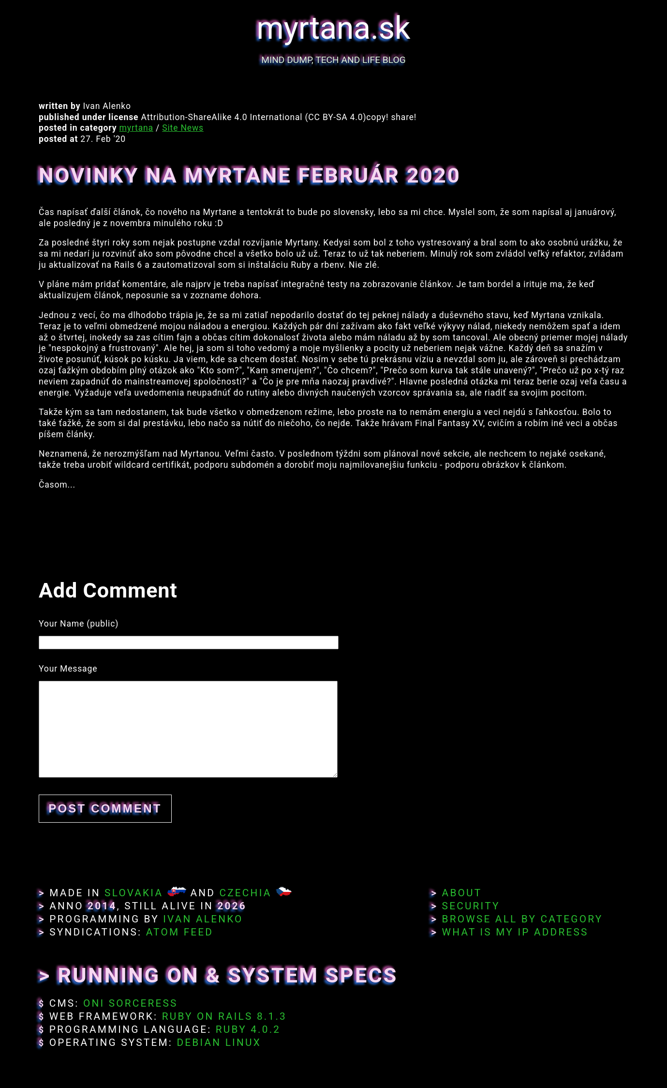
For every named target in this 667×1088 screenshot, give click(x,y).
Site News (183, 128)
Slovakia (133, 893)
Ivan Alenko (203, 919)
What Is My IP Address (515, 932)
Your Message (68, 669)
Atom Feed (180, 932)
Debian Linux (219, 1042)
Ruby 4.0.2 (248, 1029)
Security (471, 906)
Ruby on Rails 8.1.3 (224, 1016)
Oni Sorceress (130, 1003)
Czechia (245, 893)
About (462, 893)
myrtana (136, 128)
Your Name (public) (79, 623)
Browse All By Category (522, 919)
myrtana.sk (334, 28)
